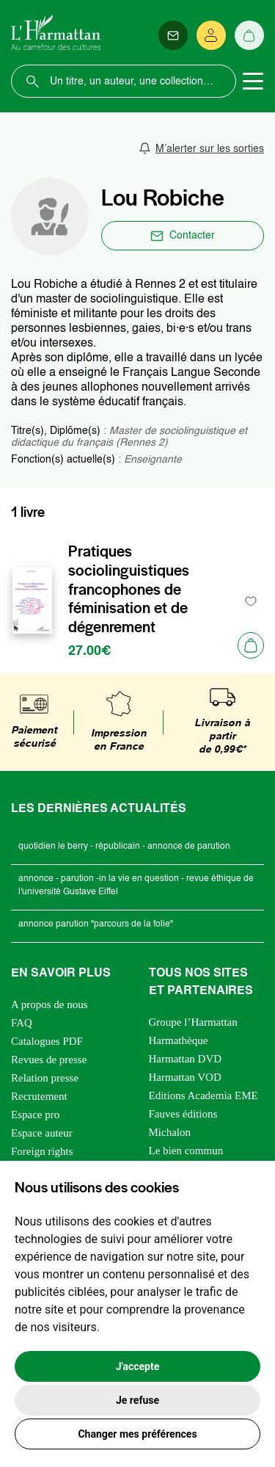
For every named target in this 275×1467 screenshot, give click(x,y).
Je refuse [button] (137, 1400)
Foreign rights (42, 1151)
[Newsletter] (173, 35)
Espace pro (35, 1114)
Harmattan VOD (185, 1077)
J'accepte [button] (138, 1366)
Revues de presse (49, 1059)
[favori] (251, 601)
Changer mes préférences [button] (137, 1434)
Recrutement (39, 1096)
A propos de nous (49, 1004)
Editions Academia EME (203, 1095)
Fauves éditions (183, 1114)
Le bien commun (186, 1150)
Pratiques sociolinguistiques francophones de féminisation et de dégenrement (128, 589)
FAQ (21, 1023)
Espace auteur (42, 1133)
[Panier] (249, 35)
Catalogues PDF (47, 1041)
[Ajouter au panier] (251, 645)
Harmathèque (178, 1040)
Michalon (170, 1132)
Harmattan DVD (185, 1059)
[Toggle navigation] (253, 81)
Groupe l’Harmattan (193, 1022)
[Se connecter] (211, 35)
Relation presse (44, 1078)
